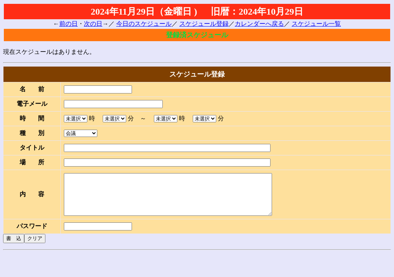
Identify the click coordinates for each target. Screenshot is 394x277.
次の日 (93, 23)
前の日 (68, 23)
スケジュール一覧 (316, 23)
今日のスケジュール (144, 23)
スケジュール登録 (204, 23)
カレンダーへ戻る (259, 23)
